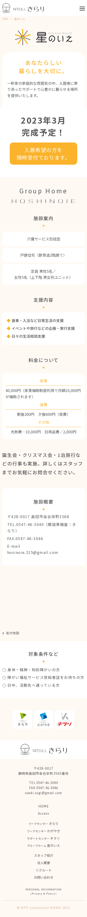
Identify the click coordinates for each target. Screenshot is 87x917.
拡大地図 (12, 633)
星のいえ (43, 845)
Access (43, 813)
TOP (5, 19)
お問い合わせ (43, 877)
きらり (43, 823)
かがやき (43, 831)
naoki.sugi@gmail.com (43, 793)
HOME (43, 806)
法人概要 (43, 862)
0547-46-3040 (30, 524)
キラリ (43, 838)
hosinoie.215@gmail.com (32, 552)
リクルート (43, 870)
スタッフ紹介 (43, 855)
